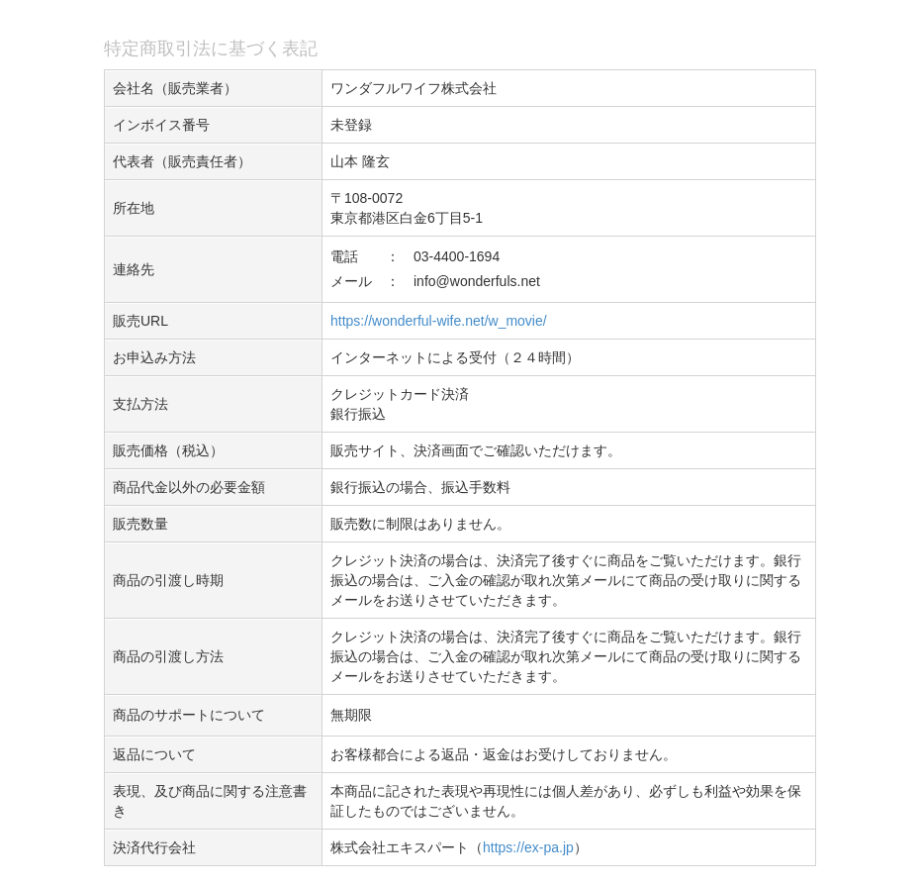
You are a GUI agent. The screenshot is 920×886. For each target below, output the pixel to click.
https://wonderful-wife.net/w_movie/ (438, 321)
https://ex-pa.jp (528, 847)
